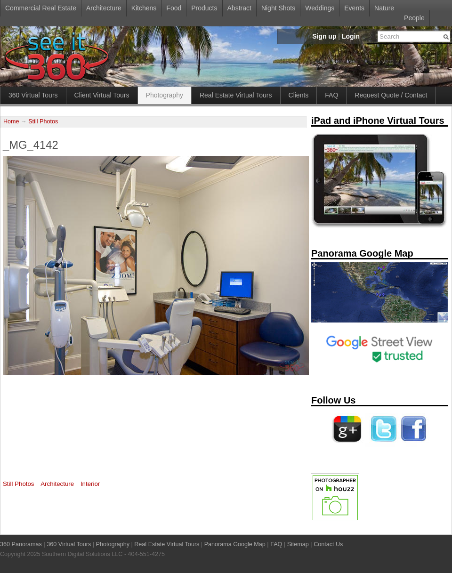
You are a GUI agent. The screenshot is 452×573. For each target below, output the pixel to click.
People (414, 18)
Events (354, 8)
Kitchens (144, 8)
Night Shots (278, 8)
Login (351, 36)
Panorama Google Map (235, 544)
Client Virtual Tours (101, 95)
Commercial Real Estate (40, 8)
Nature (384, 8)
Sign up (324, 36)
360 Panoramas (21, 544)
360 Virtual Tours (33, 95)
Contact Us (328, 544)
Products (204, 8)
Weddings (319, 8)
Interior (90, 483)
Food (173, 8)
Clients (299, 95)
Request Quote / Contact (391, 95)
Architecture (103, 8)
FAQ (331, 95)
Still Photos (43, 121)
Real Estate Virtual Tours (236, 95)
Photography (164, 95)
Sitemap (298, 544)
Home (11, 121)
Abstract (239, 8)
